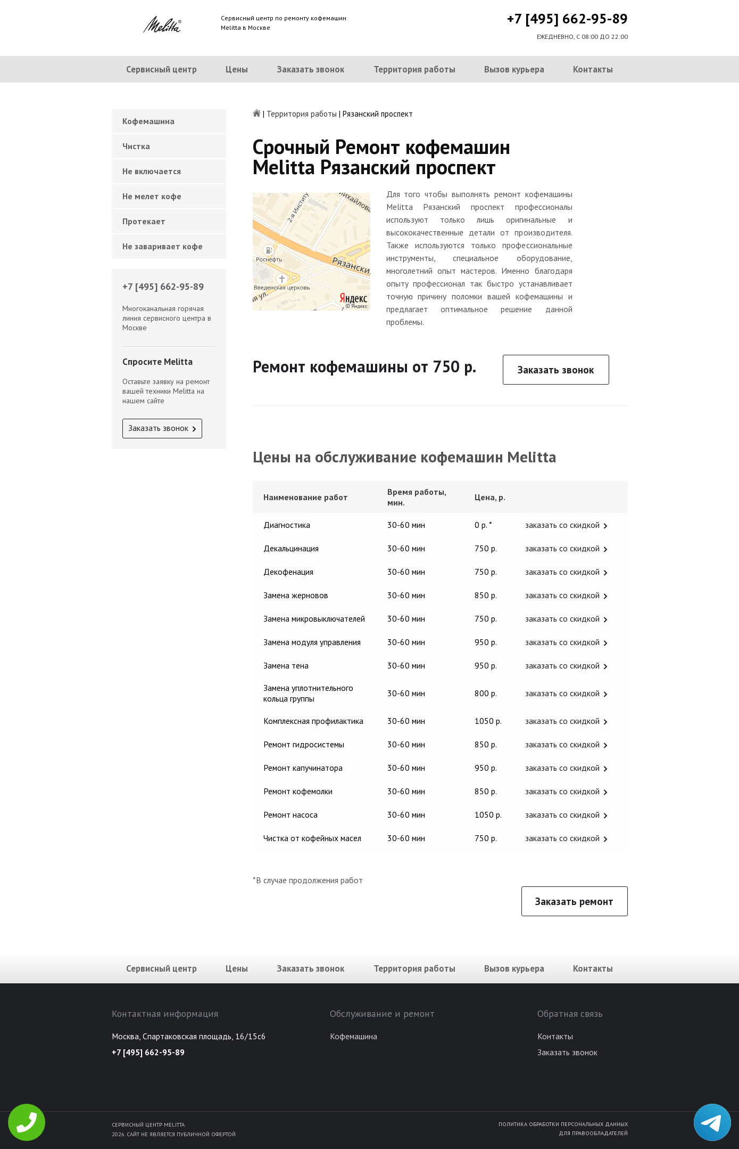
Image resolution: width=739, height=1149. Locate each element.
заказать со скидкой (562, 524)
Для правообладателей (593, 1133)
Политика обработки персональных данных (563, 1124)
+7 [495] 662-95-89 (567, 18)
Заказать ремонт (574, 901)
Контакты (593, 69)
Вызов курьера (514, 69)
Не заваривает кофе (162, 246)
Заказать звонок (310, 69)
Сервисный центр (161, 69)
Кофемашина (148, 121)
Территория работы (414, 69)
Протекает (143, 221)
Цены (237, 69)
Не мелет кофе (151, 196)
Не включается (151, 171)
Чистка (136, 146)
